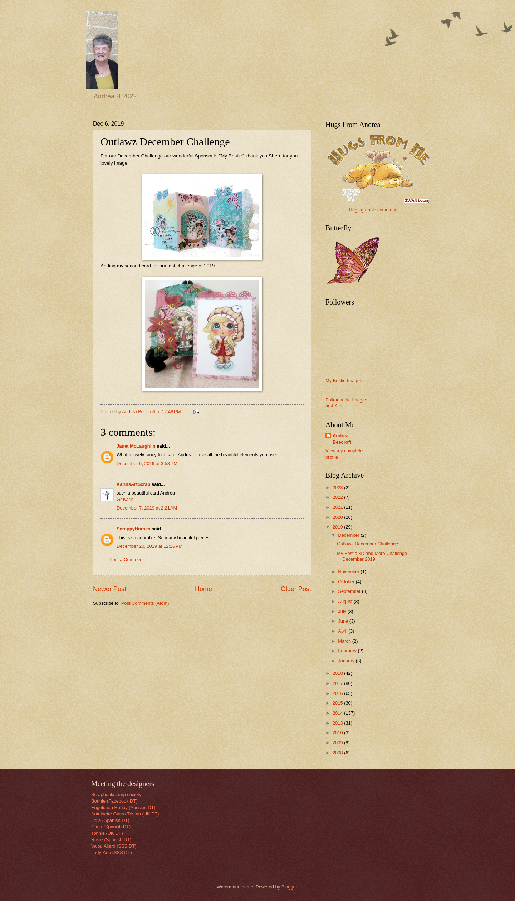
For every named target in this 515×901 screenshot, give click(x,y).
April (343, 631)
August (346, 601)
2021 (338, 507)
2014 (338, 713)
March (345, 641)
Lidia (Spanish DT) (110, 820)
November (349, 571)
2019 (338, 527)
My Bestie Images (343, 380)
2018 (338, 673)
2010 (338, 732)
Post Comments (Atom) (145, 603)
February (348, 650)
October (346, 581)
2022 (338, 497)
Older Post (296, 589)
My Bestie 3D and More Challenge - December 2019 (373, 556)
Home (203, 589)
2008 (338, 752)
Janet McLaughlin (136, 446)
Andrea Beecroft (342, 439)
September (350, 591)
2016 (338, 693)
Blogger (289, 887)
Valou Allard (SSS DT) (113, 846)
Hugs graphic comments (374, 210)
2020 (338, 517)
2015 (338, 703)
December (349, 535)
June (343, 621)
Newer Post (109, 589)
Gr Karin (125, 499)
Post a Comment (126, 559)
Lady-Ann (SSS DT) (111, 852)
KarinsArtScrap (133, 484)
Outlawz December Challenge (367, 543)
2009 (338, 742)
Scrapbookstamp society (116, 794)
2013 (338, 723)
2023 (338, 487)
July (342, 611)
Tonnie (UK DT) (107, 833)
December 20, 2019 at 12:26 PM (149, 546)
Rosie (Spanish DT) (111, 839)
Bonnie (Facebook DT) (114, 801)
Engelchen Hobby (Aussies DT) (123, 807)
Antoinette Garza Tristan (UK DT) (125, 814)
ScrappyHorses (133, 528)
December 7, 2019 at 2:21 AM (147, 508)
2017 (338, 683)
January (346, 660)
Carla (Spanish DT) (111, 826)
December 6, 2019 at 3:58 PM (147, 463)
